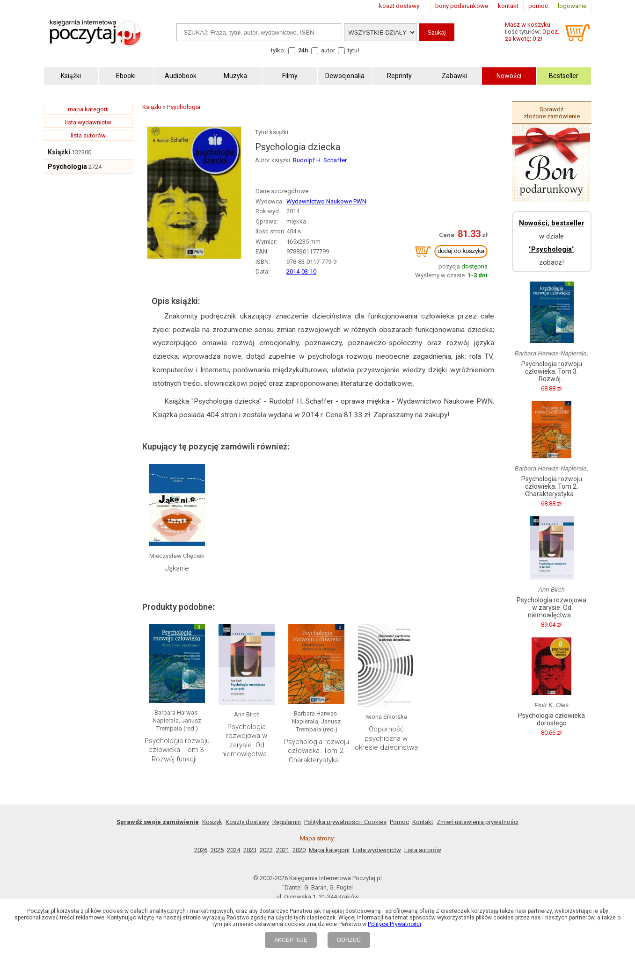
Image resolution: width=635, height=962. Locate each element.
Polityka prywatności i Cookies (345, 821)
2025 (217, 850)
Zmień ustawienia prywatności (477, 821)
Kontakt (422, 821)
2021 (282, 850)
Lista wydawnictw (377, 850)
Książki (59, 152)
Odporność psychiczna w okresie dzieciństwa (386, 738)
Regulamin (286, 821)
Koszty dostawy (247, 821)
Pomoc (399, 821)
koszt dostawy (399, 5)
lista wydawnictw (88, 122)
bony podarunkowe (461, 5)
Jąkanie (177, 568)
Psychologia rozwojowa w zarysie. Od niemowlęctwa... (246, 741)
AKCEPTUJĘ (290, 940)
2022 (266, 850)
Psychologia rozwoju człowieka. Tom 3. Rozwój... (551, 371)
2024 (233, 850)
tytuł (353, 50)
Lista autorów (422, 850)
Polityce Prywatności (394, 924)
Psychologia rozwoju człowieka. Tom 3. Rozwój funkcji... (177, 750)
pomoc (538, 5)
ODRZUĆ (349, 940)
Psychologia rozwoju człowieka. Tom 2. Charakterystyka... (316, 751)
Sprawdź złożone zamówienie (552, 113)
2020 (299, 850)
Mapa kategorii (329, 850)
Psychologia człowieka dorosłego (551, 719)
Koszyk (212, 821)
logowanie (572, 5)
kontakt (508, 5)
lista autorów (88, 135)
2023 (249, 850)
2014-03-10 (301, 271)
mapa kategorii (88, 109)
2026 (200, 850)
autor (328, 50)
